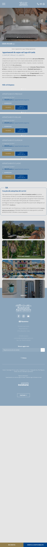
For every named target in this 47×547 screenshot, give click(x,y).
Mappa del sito (34, 511)
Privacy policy (15, 511)
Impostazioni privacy (25, 511)
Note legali (9, 511)
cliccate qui (12, 346)
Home (13, 49)
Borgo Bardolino (17, 65)
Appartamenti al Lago (20, 49)
